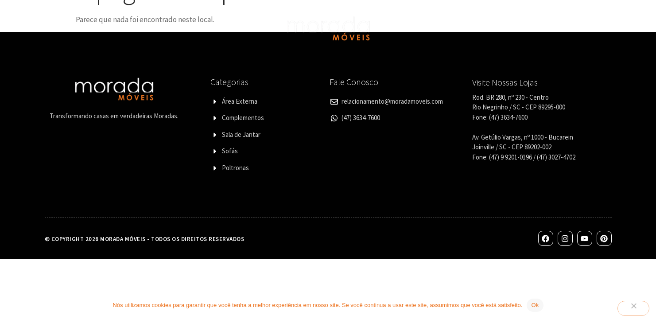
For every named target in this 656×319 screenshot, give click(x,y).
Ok (535, 305)
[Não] (633, 308)
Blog (563, 28)
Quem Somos (104, 28)
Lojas (434, 28)
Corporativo (478, 28)
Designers (215, 28)
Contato (527, 28)
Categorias (160, 28)
